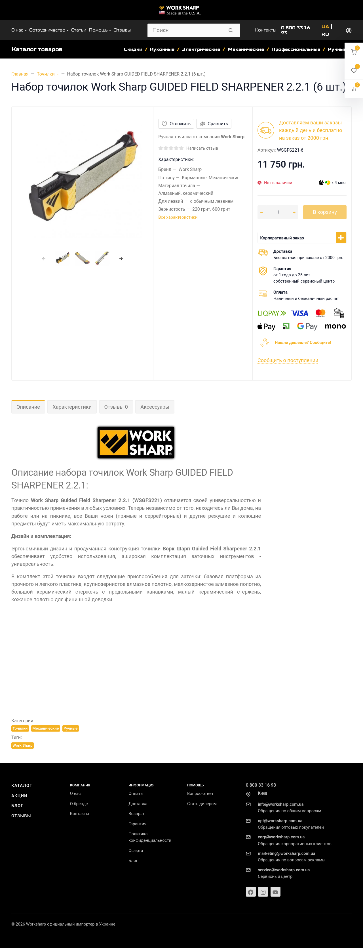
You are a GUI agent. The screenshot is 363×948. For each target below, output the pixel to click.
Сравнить (214, 123)
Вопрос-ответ (200, 793)
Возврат (136, 813)
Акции (19, 795)
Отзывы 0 (116, 407)
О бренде (79, 803)
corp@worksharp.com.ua (281, 837)
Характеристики (72, 407)
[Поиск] (185, 30)
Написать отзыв (202, 148)
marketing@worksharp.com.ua (286, 853)
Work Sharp (22, 745)
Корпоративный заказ (282, 238)
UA (325, 26)
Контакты (265, 30)
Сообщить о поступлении (288, 360)
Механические (45, 728)
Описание (28, 407)
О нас (75, 793)
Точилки (20, 728)
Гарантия (137, 823)
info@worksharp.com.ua (280, 804)
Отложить (176, 123)
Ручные (70, 728)
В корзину (325, 212)
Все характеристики (177, 217)
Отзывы (21, 815)
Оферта (135, 850)
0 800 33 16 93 (261, 785)
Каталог (21, 785)
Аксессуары (154, 407)
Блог (17, 805)
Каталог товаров (36, 49)
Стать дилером (202, 803)
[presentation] (43, 258)
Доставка (137, 803)
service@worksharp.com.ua (284, 869)
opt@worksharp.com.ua (280, 820)
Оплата (135, 793)
